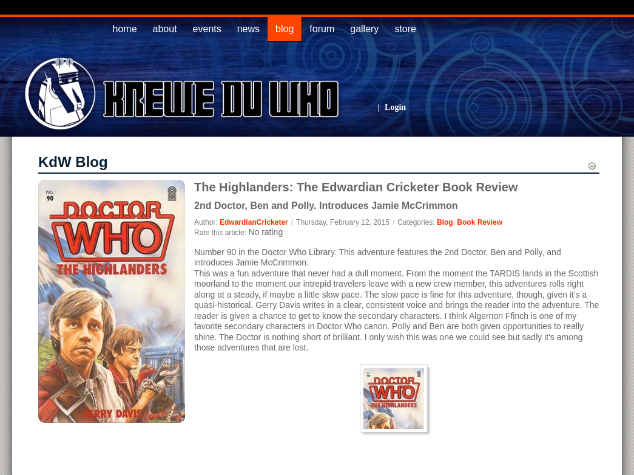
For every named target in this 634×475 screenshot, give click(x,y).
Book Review (479, 222)
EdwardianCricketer (254, 222)
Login (395, 107)
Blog (445, 222)
